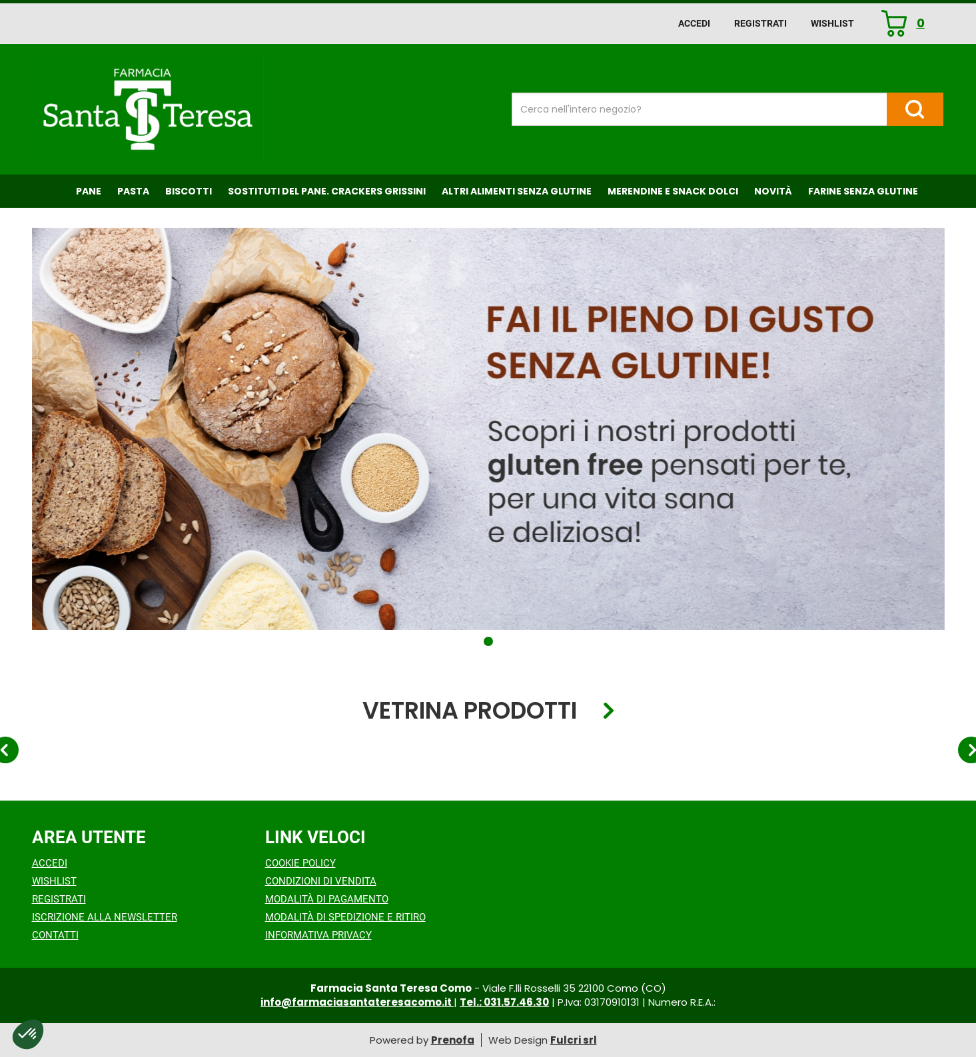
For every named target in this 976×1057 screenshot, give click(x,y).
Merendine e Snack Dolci (673, 191)
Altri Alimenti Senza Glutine (517, 191)
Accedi (694, 23)
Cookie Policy (300, 863)
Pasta (133, 191)
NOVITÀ (773, 191)
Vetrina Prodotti (469, 711)
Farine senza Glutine (863, 191)
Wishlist (832, 23)
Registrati (760, 23)
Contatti (55, 935)
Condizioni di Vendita (320, 881)
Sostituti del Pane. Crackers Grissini (327, 191)
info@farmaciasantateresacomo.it (357, 1002)
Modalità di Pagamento (326, 899)
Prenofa (452, 1040)
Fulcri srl (573, 1040)
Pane (88, 191)
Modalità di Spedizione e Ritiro (345, 917)
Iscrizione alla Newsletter (104, 917)
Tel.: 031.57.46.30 (504, 1002)
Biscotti (188, 191)
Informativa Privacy (318, 935)
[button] (488, 641)
